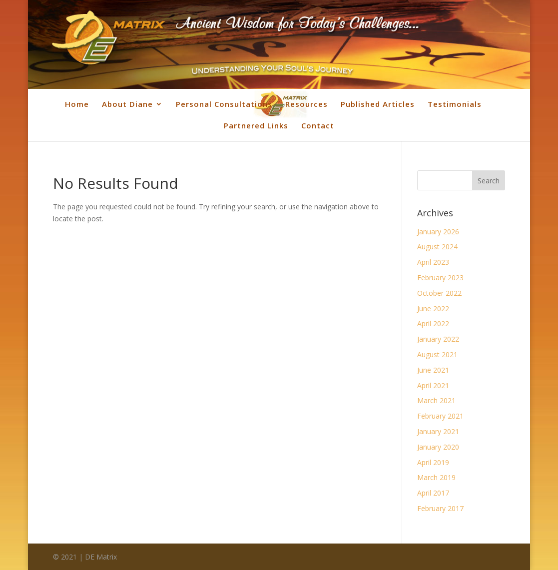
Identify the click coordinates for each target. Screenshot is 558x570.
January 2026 (438, 231)
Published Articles (378, 104)
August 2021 (437, 354)
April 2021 (433, 385)
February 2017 (440, 508)
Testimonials (455, 104)
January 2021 (438, 431)
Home (77, 104)
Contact (317, 125)
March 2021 (436, 400)
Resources (306, 104)
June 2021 (433, 370)
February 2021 (440, 416)
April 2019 (433, 462)
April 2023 (433, 262)
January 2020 (438, 447)
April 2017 (433, 493)
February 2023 (440, 277)
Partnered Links (256, 125)
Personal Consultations (224, 104)
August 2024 (437, 246)
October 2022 (439, 293)
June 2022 (433, 308)
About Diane (127, 104)
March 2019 (436, 477)
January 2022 (438, 339)
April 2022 (433, 323)
